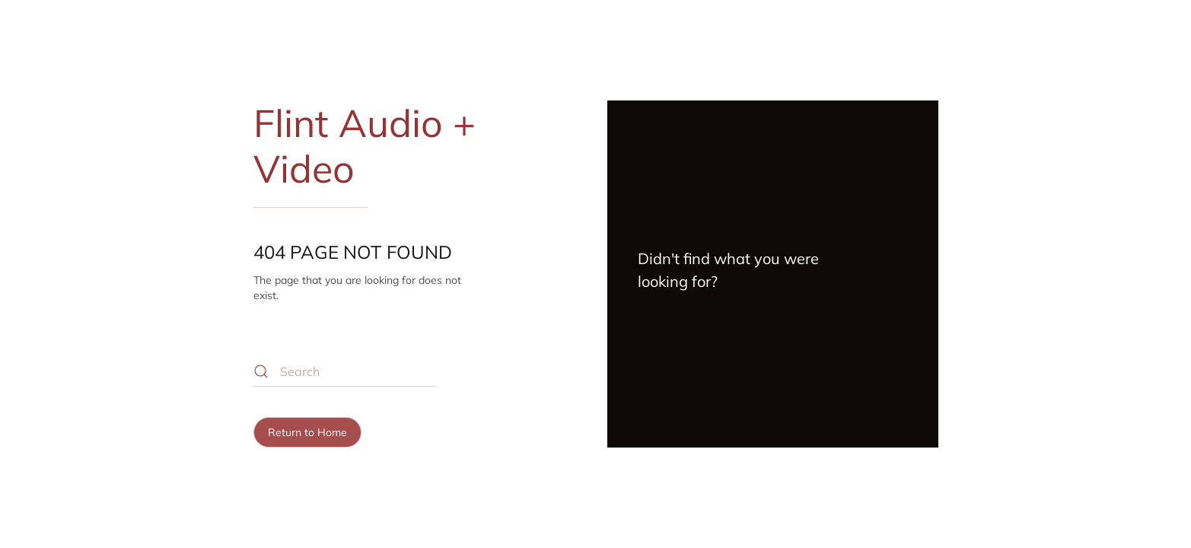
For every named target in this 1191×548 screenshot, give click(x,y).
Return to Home (307, 432)
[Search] (344, 371)
